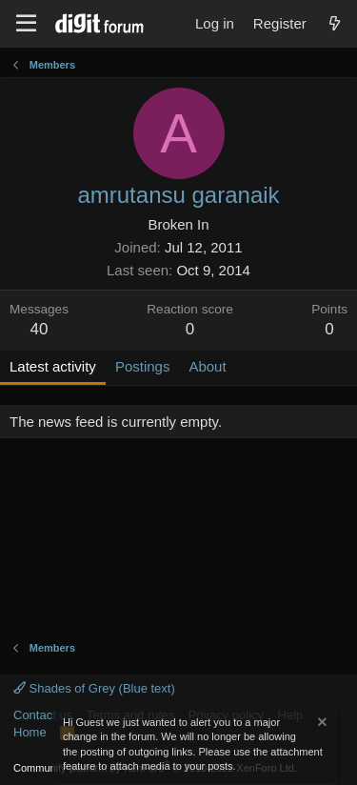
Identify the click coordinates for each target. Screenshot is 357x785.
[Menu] (26, 24)
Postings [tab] (142, 366)
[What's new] (334, 23)
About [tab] (207, 366)
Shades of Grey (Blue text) (94, 688)
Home (30, 732)
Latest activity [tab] (53, 366)
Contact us (42, 715)
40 (39, 329)
